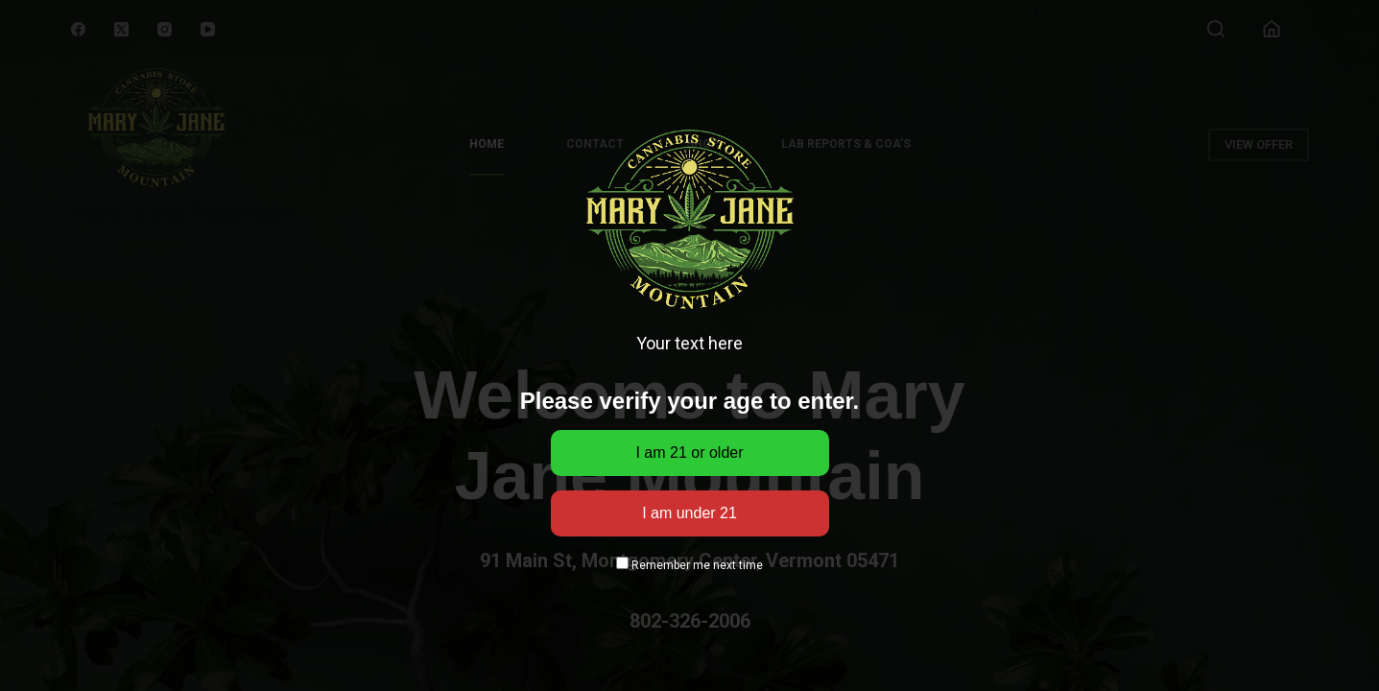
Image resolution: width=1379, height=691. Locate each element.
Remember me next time (689, 565)
